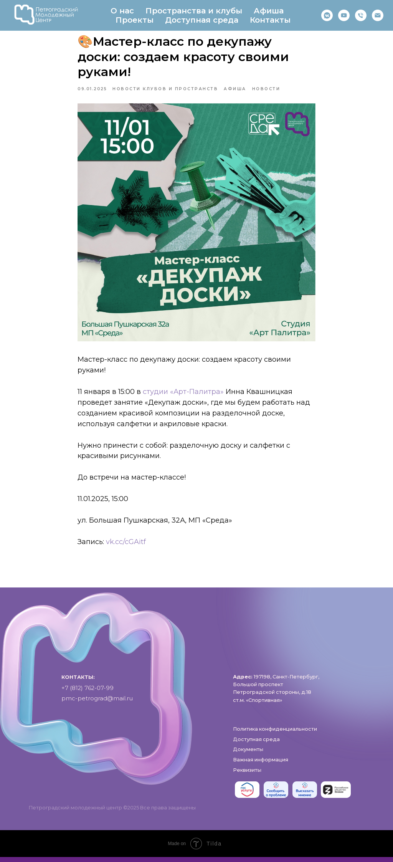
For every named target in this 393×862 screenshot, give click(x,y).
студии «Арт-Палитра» (183, 394)
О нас (122, 10)
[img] (247, 795)
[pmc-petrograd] (377, 15)
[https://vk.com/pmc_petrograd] (327, 15)
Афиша (269, 10)
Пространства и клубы (193, 10)
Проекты (135, 20)
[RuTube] (344, 15)
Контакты (270, 20)
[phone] (361, 15)
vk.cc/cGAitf (126, 544)
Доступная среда (201, 20)
